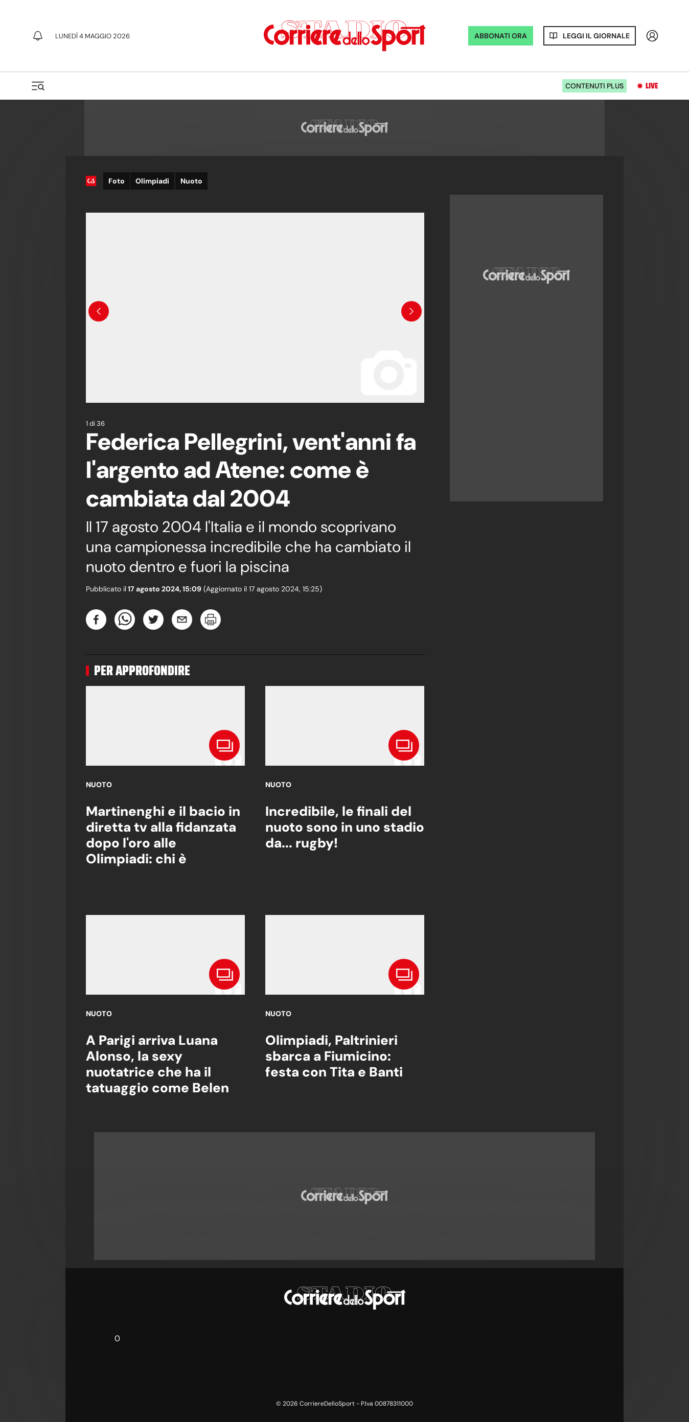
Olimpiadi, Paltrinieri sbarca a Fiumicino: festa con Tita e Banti (334, 1056)
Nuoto (191, 181)
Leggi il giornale (596, 35)
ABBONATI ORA (500, 35)
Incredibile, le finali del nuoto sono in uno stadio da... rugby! (344, 827)
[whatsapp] (124, 619)
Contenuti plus (594, 85)
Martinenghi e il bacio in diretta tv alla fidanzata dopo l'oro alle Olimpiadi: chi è (163, 835)
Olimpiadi (152, 181)
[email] (182, 619)
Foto (116, 181)
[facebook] (96, 619)
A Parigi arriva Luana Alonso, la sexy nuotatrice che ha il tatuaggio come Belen (157, 1064)
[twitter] (153, 619)
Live (652, 86)
